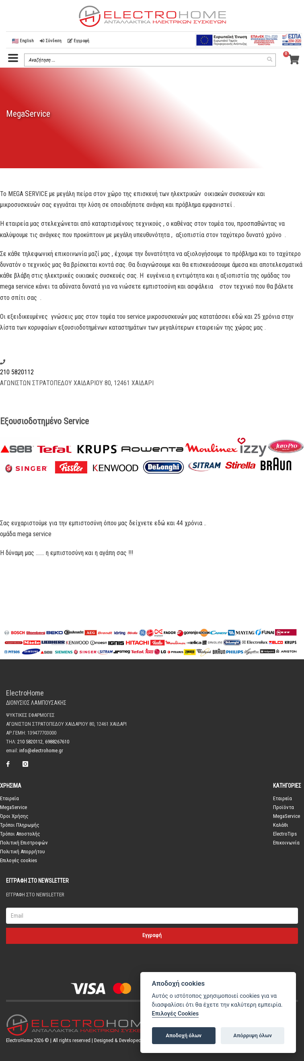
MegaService (13, 807)
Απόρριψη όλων (252, 1035)
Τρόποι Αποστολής (20, 834)
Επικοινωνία (286, 843)
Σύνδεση (51, 40)
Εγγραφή (78, 40)
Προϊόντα (283, 807)
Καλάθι (280, 825)
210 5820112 (17, 372)
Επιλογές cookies (18, 860)
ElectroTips (285, 834)
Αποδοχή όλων (183, 1035)
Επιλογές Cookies (175, 1013)
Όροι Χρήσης (14, 816)
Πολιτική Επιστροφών (24, 843)
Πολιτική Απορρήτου (22, 851)
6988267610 (57, 742)
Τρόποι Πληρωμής (19, 825)
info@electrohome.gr (41, 750)
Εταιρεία (9, 798)
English (23, 40)
